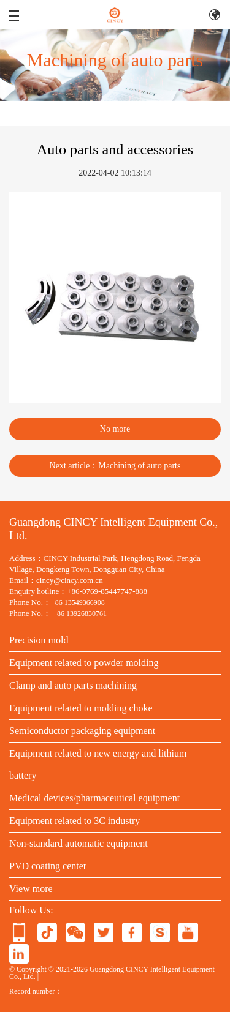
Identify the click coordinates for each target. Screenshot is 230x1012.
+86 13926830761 (80, 613)
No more (115, 428)
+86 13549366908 (78, 602)
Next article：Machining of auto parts (115, 465)
